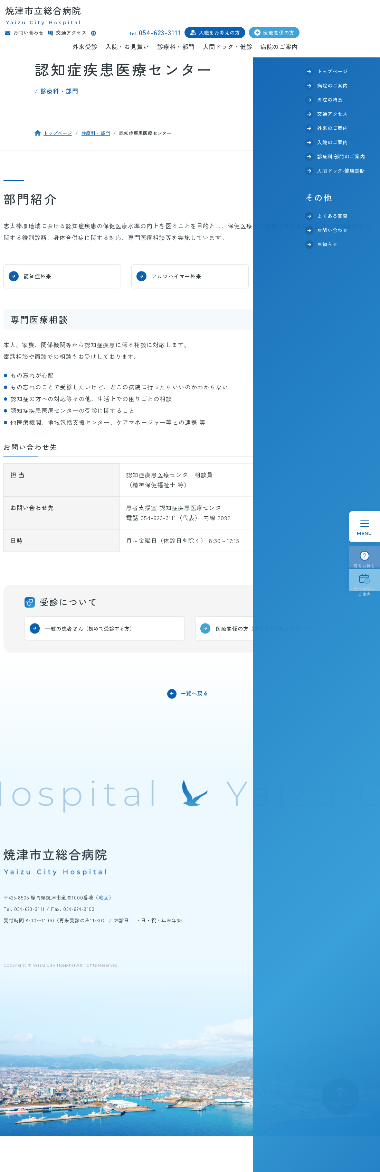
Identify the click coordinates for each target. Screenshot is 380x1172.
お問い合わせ (28, 32)
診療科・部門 (175, 46)
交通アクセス (71, 32)
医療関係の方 (278, 32)
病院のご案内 (279, 46)
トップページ (58, 133)
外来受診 (85, 46)
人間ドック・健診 (228, 46)
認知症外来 (43, 275)
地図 (103, 898)
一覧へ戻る (196, 693)
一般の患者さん (96, 628)
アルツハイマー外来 (183, 275)
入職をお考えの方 (219, 32)
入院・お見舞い (127, 46)
